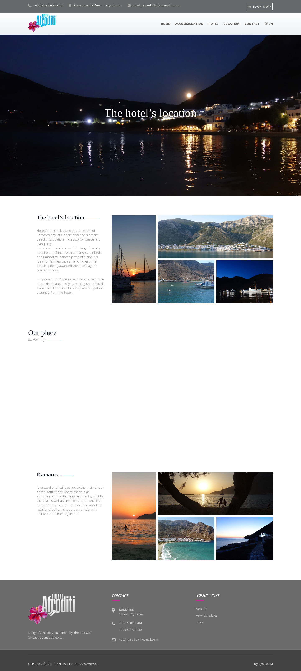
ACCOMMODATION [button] (189, 24)
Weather (201, 609)
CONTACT (252, 24)
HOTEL (213, 24)
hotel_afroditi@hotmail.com (155, 5)
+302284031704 (45, 5)
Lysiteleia (266, 663)
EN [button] (269, 24)
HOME (165, 24)
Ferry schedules (206, 615)
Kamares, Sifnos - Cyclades (95, 5)
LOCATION (232, 24)
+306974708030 (130, 630)
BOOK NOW (259, 6)
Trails (199, 622)
